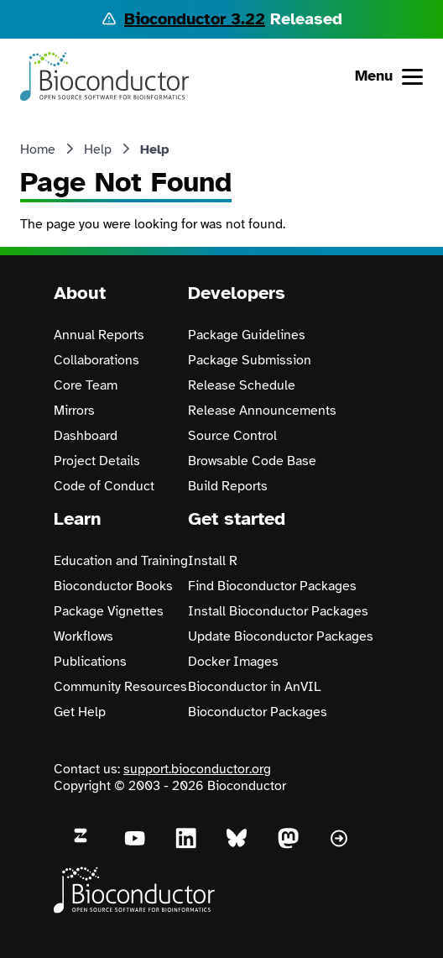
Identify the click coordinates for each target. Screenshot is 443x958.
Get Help (80, 712)
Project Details (97, 461)
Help (98, 149)
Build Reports (228, 486)
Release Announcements (262, 410)
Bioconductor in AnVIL (254, 686)
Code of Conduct (104, 486)
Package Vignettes (109, 611)
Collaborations (96, 360)
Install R (212, 560)
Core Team (85, 385)
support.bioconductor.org (197, 769)
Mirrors (74, 410)
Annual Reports (99, 335)
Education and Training (121, 560)
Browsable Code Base (252, 461)
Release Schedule (241, 385)
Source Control (232, 435)
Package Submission (249, 360)
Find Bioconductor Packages (272, 586)
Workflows (83, 636)
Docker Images (233, 661)
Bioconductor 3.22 (194, 18)
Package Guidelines (246, 335)
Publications (90, 661)
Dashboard (85, 435)
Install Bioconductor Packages (278, 611)
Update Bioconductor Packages (280, 636)
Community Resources (120, 686)
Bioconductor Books (113, 586)
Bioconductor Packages (257, 712)
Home (37, 149)
